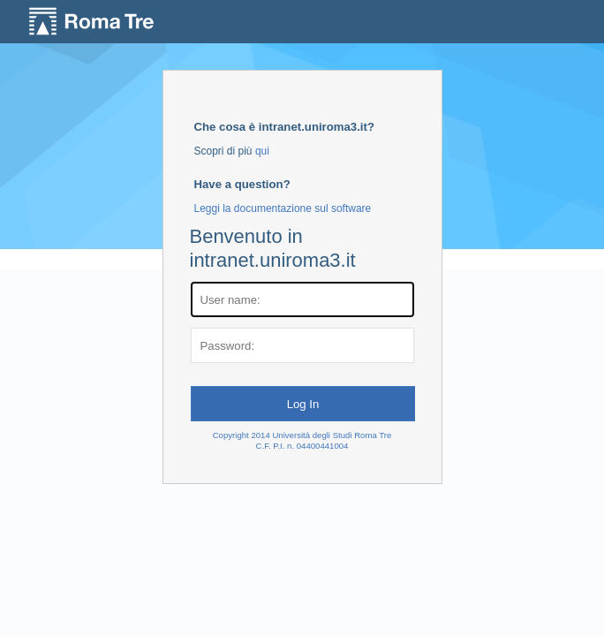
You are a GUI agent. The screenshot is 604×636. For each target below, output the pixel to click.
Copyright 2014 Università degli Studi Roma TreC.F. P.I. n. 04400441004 (302, 440)
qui (262, 151)
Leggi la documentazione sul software (283, 208)
